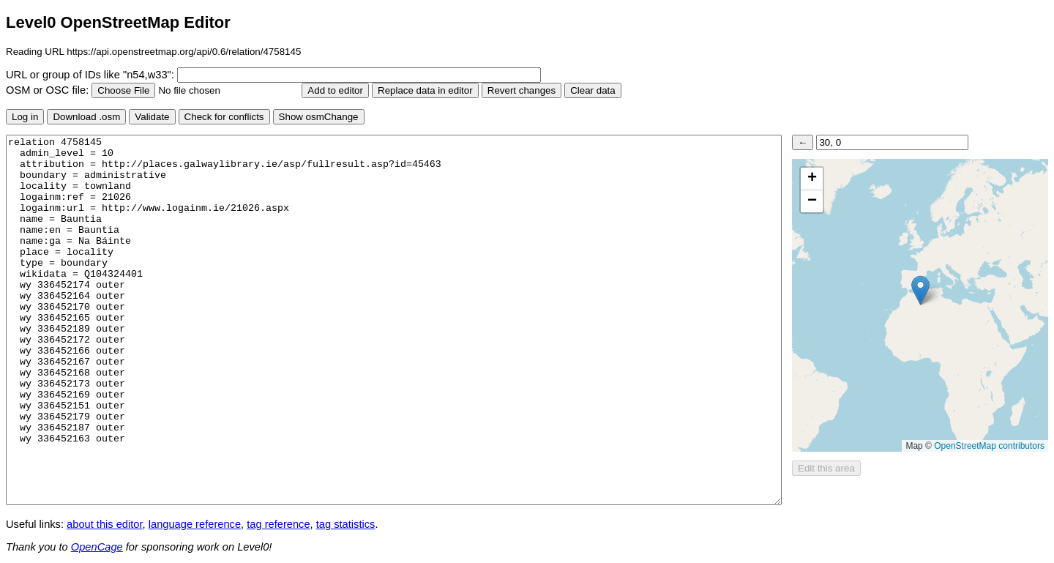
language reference (195, 524)
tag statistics (345, 524)
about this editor (104, 524)
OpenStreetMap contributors (989, 446)
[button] (920, 290)
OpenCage (97, 547)
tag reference (278, 524)
